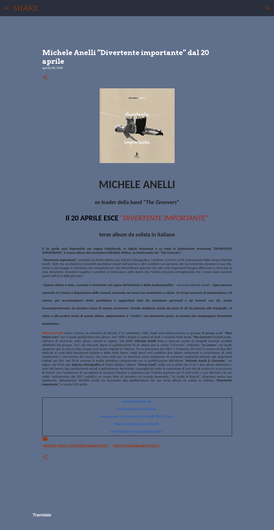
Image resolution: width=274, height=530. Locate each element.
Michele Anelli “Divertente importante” (76, 446)
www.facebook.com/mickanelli (136, 409)
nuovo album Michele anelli (136, 446)
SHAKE (25, 8)
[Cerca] (45, 8)
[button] (45, 78)
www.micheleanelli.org (136, 401)
